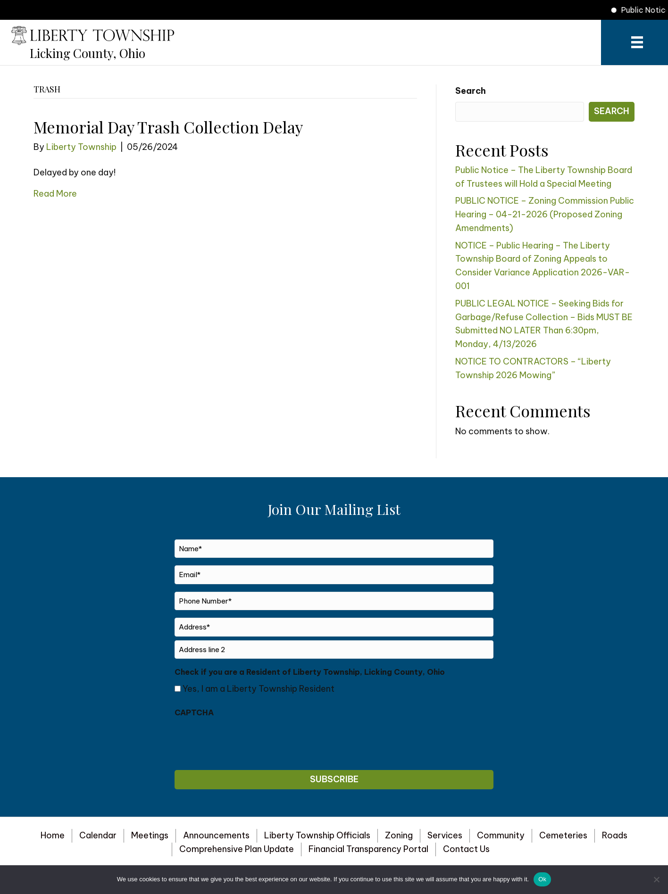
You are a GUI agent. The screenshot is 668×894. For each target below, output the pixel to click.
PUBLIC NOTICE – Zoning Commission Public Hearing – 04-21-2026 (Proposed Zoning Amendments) (544, 214)
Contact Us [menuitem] (466, 849)
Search (470, 90)
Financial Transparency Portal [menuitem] (368, 849)
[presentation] (246, 741)
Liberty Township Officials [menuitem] (317, 835)
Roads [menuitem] (614, 835)
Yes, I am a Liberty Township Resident (258, 688)
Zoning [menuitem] (399, 835)
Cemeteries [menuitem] (563, 835)
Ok (542, 879)
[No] (656, 879)
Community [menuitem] (501, 835)
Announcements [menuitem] (216, 835)
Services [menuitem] (444, 835)
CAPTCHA (194, 712)
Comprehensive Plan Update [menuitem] (236, 849)
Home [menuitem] (53, 835)
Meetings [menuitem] (149, 835)
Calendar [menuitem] (98, 835)
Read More (55, 193)
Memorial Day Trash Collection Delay (168, 127)
